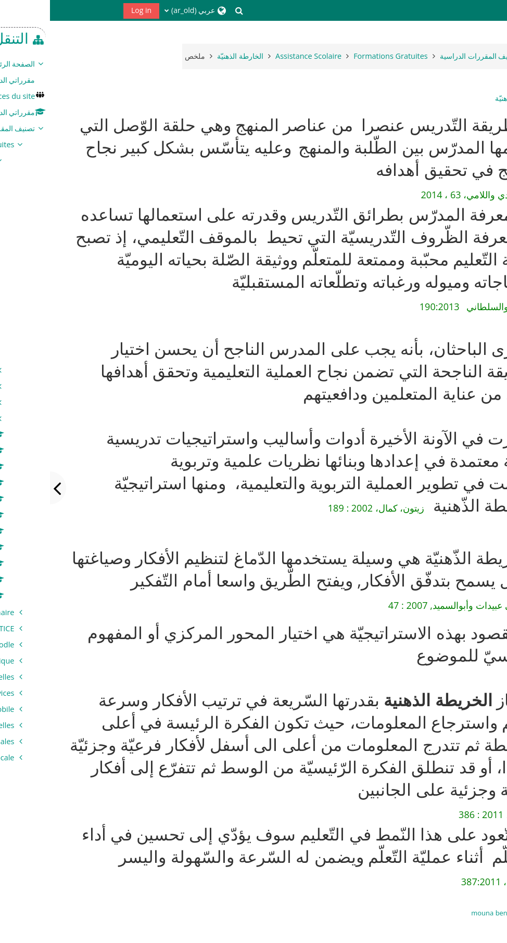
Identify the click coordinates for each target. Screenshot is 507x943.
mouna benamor (447, 912)
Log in (91, 10)
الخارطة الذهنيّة (468, 98)
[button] (189, 10)
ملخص (145, 56)
